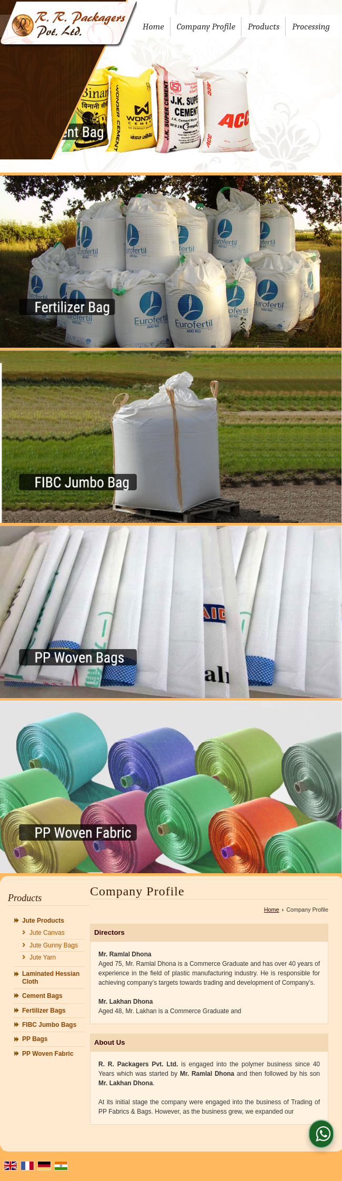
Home (153, 27)
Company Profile (206, 27)
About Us (109, 1042)
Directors (109, 932)
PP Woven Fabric (48, 1053)
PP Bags (34, 1039)
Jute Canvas (47, 932)
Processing (311, 27)
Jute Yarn (42, 957)
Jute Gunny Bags (53, 945)
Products (263, 27)
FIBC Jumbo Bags (49, 1024)
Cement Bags (42, 996)
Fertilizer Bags (44, 1010)
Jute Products (43, 920)
